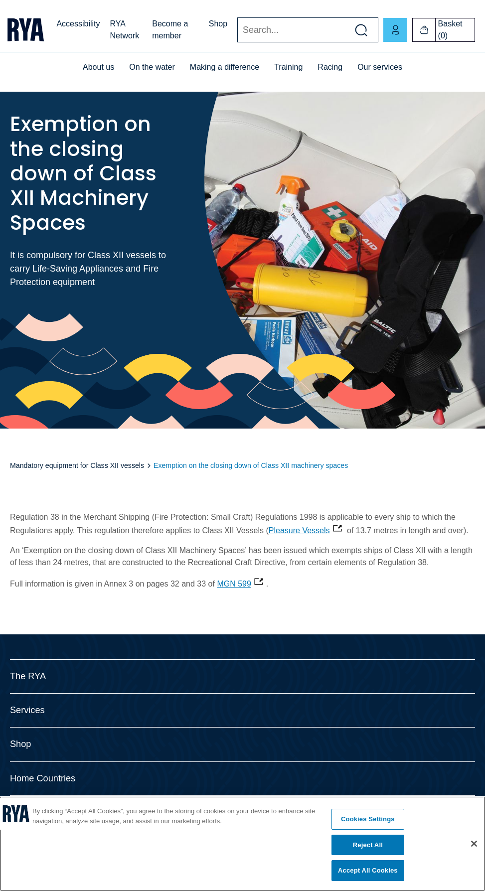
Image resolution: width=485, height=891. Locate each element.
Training (288, 67)
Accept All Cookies (368, 870)
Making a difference (224, 67)
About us (98, 67)
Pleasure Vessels (299, 530)
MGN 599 (234, 584)
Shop (218, 23)
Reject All (368, 845)
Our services (379, 67)
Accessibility (78, 23)
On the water (152, 67)
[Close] (474, 844)
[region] (242, 843)
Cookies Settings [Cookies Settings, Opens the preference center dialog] (368, 819)
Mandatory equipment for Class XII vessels (78, 465)
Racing (330, 67)
